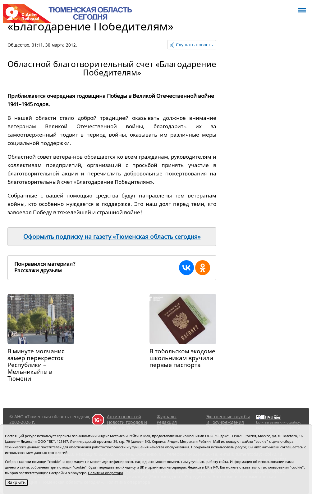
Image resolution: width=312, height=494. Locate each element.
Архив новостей (124, 416)
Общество (18, 45)
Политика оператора (105, 472)
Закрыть (16, 482)
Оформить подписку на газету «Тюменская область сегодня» (112, 237)
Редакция (167, 422)
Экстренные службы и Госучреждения (228, 419)
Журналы (167, 416)
